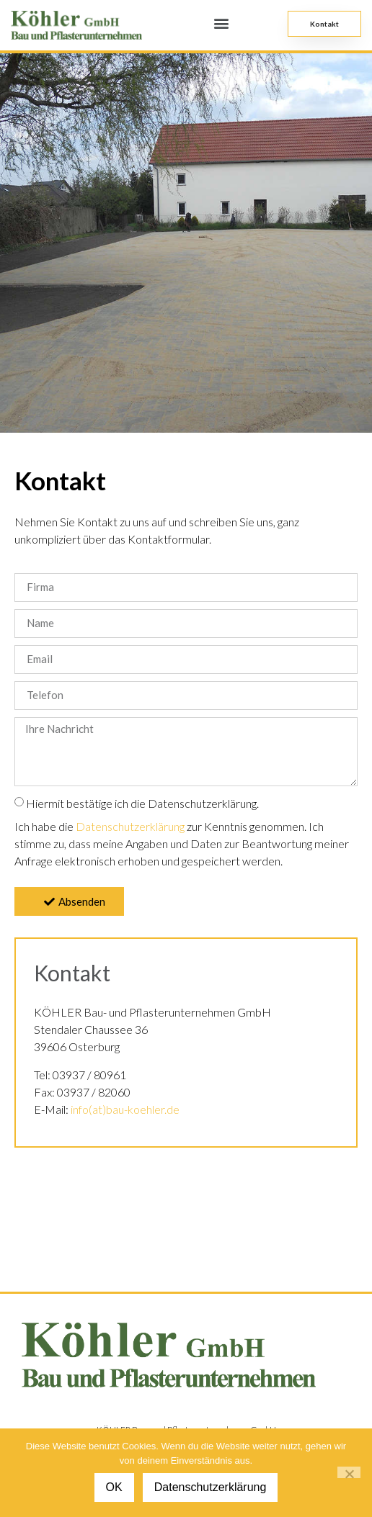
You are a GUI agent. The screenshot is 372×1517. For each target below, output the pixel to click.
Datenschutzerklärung (130, 826)
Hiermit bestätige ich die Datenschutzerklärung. (142, 803)
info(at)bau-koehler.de (125, 1109)
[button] (222, 23)
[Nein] (349, 1472)
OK (114, 1487)
